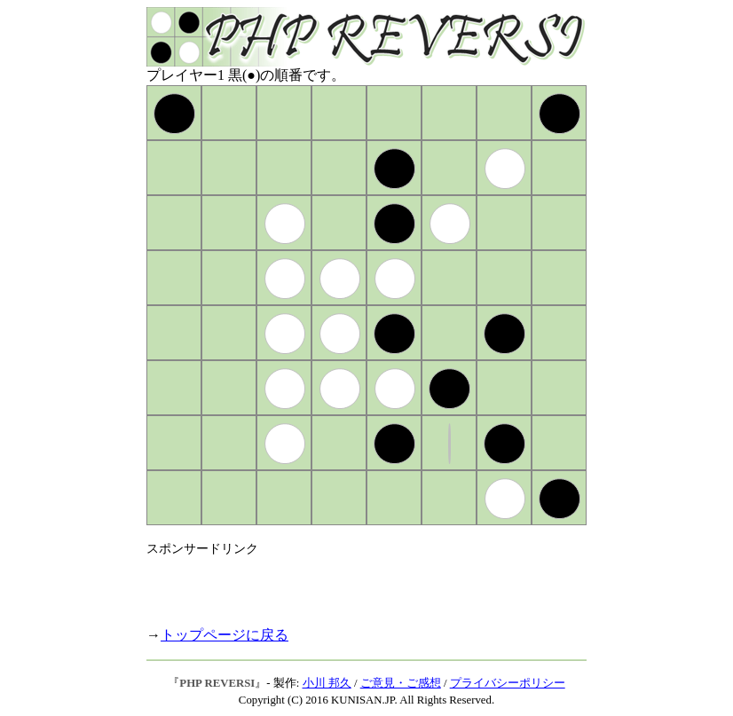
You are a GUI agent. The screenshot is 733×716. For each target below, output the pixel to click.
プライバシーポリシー (507, 683)
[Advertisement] (354, 583)
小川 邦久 (327, 683)
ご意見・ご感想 (400, 683)
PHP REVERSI (217, 683)
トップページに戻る (224, 634)
